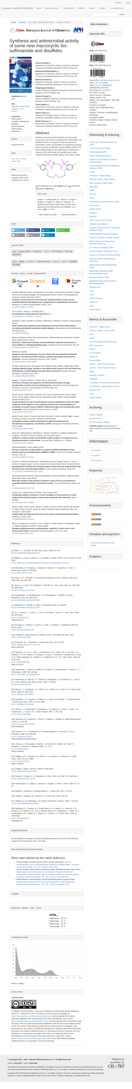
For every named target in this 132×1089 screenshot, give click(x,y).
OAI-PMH (16, 265)
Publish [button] (81, 8)
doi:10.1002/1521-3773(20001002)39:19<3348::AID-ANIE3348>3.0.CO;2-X (40, 563)
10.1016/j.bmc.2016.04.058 (22, 429)
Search (122, 14)
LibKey (22, 261)
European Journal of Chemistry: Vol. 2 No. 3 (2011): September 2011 (43, 884)
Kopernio (55, 261)
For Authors (95, 455)
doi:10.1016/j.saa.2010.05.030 (23, 724)
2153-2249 (98, 83)
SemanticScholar (43, 261)
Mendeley (73, 261)
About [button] (92, 8)
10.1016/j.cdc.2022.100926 (22, 443)
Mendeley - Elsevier (97, 375)
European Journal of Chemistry (17, 8)
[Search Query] (104, 14)
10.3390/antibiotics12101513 (23, 519)
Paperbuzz (37, 251)
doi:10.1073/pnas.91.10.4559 (22, 590)
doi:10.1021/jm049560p (20, 662)
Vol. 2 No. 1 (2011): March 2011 (41, 22)
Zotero (64, 261)
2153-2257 (98, 85)
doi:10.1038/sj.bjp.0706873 (21, 736)
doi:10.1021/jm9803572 (20, 818)
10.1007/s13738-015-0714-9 (23, 457)
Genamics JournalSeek (98, 224)
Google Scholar (25, 251)
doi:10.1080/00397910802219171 (24, 771)
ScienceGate (94, 205)
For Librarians (96, 460)
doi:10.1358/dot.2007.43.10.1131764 (25, 645)
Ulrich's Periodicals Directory (100, 156)
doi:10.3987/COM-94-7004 (21, 573)
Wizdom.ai (93, 302)
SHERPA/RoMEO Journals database (103, 234)
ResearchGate (95, 309)
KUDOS (92, 349)
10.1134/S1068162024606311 (23, 376)
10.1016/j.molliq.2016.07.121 (23, 488)
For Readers (96, 450)
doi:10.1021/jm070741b (20, 761)
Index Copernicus (96, 298)
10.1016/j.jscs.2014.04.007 (22, 412)
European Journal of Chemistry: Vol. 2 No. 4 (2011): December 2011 (42, 877)
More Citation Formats (48, 215)
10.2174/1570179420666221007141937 (27, 471)
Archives (22, 22)
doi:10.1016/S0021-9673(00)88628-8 (25, 674)
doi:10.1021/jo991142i (20, 617)
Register (118, 3)
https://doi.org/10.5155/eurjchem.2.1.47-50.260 (20, 108)
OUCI (14, 261)
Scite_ (91, 291)
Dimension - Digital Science (100, 176)
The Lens (68, 251)
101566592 (106, 90)
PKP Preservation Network (99, 422)
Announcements (117, 8)
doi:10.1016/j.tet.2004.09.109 (22, 630)
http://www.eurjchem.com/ (110, 80)
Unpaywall (93, 379)
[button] (18, 230)
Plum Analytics (95, 353)
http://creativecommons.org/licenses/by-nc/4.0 (29, 1021)
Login (128, 3)
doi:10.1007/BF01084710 (21, 684)
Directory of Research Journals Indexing (104, 255)
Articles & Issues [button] (52, 8)
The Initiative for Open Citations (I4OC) (104, 386)
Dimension (16, 255)
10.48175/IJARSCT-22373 (22, 390)
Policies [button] (103, 8)
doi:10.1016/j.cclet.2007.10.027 (23, 779)
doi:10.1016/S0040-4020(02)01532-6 (25, 608)
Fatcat (91, 295)
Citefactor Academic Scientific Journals (104, 238)
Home (39, 8)
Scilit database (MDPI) (98, 152)
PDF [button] (20, 91)
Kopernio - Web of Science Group (102, 368)
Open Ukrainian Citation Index (101, 183)
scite (14, 251)
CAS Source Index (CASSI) (99, 148)
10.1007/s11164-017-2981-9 (23, 307)
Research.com (95, 287)
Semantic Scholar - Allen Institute (102, 179)
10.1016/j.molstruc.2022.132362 (24, 362)
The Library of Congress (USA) (101, 247)
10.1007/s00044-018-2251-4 (23, 533)
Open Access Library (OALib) (100, 220)
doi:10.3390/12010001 (20, 749)
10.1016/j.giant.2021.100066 (23, 502)
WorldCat (30, 261)
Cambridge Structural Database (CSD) (104, 202)
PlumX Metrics (57, 251)
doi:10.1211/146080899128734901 (24, 803)
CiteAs (46, 251)
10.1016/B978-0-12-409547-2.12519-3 (27, 316)
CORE (91, 190)
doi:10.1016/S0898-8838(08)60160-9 (25, 553)
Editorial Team (68, 8)
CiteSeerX (93, 213)
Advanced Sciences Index (99, 277)
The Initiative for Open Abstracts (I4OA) (104, 383)
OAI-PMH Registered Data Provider (103, 342)
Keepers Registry (96, 415)
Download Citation (69, 215)
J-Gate (92, 172)
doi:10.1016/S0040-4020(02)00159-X (25, 600)
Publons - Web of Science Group (102, 364)
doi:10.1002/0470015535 (21, 637)
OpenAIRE (93, 187)
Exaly (91, 306)
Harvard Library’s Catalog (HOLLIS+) (103, 251)
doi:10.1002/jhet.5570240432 (22, 704)
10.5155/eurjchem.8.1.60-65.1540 (25, 347)
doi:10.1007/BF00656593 (21, 714)
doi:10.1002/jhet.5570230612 (22, 694)
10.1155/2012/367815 (20, 333)
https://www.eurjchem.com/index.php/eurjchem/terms (31, 1016)
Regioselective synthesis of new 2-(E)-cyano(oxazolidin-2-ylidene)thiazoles (45, 882)
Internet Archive (95, 418)
